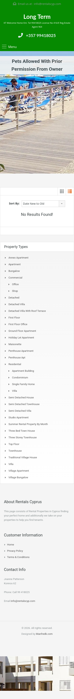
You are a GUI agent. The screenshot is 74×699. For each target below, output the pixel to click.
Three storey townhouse (22, 437)
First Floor (14, 317)
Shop (15, 290)
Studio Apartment (18, 417)
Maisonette (14, 344)
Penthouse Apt (16, 357)
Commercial (15, 277)
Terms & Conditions (18, 557)
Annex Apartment (18, 257)
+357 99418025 (41, 35)
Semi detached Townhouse (23, 404)
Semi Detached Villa (19, 410)
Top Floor (13, 444)
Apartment (14, 264)
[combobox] (43, 203)
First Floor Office (17, 324)
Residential (14, 364)
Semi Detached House (21, 397)
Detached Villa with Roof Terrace (27, 310)
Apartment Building (23, 370)
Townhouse (15, 450)
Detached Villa (16, 304)
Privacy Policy (15, 550)
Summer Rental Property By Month (28, 424)
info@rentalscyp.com (47, 4)
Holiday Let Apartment (21, 337)
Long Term (37, 16)
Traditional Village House (22, 457)
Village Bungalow (18, 477)
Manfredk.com (44, 633)
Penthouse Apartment (21, 350)
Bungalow (14, 270)
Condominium (20, 377)
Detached (13, 297)
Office (15, 284)
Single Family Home (23, 384)
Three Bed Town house (21, 430)
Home (10, 544)
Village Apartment (18, 470)
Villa (14, 390)
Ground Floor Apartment (22, 330)
